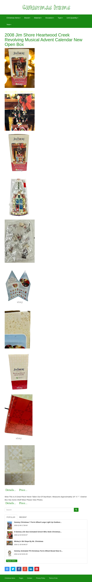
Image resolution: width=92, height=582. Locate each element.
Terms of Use (53, 578)
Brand (27, 18)
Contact (29, 578)
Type (60, 18)
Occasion (49, 18)
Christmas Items (13, 18)
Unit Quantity (72, 18)
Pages (21, 578)
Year (8, 24)
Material (38, 18)
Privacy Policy (40, 578)
